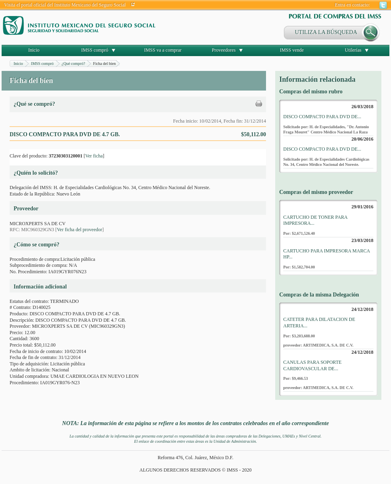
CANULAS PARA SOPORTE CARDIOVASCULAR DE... (312, 365)
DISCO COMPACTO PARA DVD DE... (322, 116)
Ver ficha (94, 156)
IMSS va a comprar (163, 50)
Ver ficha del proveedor (79, 229)
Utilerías (353, 50)
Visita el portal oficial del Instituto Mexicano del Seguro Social (65, 5)
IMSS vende (292, 50)
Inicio (34, 50)
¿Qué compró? (73, 63)
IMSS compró (95, 50)
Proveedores (224, 50)
